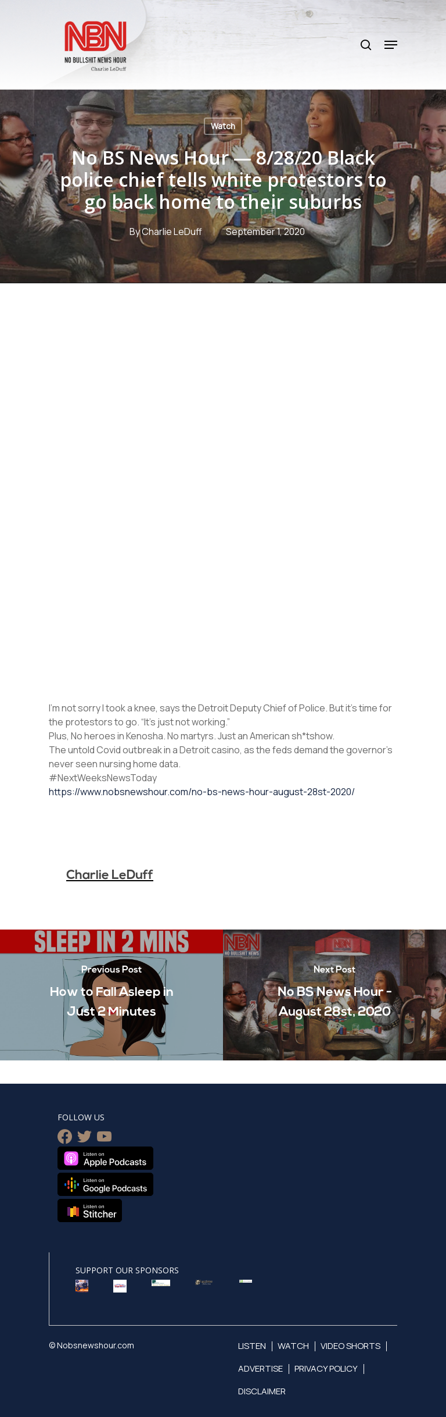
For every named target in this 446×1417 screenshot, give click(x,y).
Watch (223, 125)
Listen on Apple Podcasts (105, 1158)
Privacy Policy (326, 1368)
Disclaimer (262, 1391)
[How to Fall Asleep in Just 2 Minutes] (111, 995)
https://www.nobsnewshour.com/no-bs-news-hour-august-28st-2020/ (202, 791)
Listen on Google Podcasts (105, 1184)
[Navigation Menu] (390, 45)
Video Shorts (350, 1346)
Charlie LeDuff (172, 231)
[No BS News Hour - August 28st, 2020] (334, 995)
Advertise (260, 1368)
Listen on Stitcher (89, 1210)
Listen (252, 1346)
